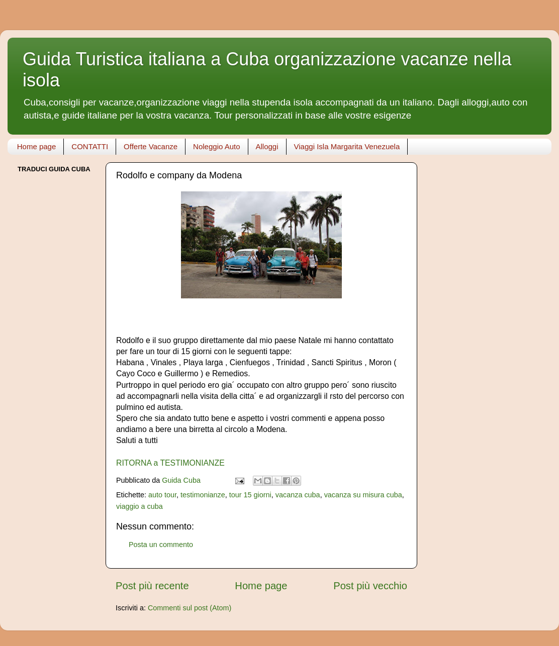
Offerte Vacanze (150, 146)
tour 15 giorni (250, 495)
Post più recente (152, 585)
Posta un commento (161, 545)
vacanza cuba (297, 495)
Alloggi (267, 146)
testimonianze (202, 495)
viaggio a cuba (139, 506)
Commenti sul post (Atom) (189, 608)
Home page (36, 146)
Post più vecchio (370, 585)
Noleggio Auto (216, 146)
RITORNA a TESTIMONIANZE (170, 463)
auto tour (162, 495)
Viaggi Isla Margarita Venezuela (347, 146)
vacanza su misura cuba (363, 495)
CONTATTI (89, 146)
